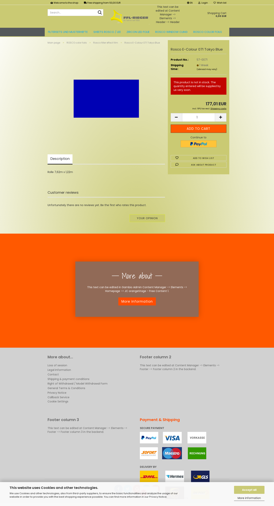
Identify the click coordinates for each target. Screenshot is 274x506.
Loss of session (57, 366)
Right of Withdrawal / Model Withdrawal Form (78, 385)
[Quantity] (198, 118)
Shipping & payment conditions (68, 380)
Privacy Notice (158, 497)
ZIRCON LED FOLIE (138, 32)
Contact (53, 376)
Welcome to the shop (64, 2)
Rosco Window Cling (171, 32)
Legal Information (59, 371)
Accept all (249, 490)
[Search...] (99, 12)
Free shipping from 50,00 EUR (102, 2)
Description (60, 159)
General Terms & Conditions (66, 389)
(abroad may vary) (207, 70)
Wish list (219, 2)
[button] (189, 2)
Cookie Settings (58, 402)
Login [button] (203, 2)
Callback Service (58, 398)
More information (249, 498)
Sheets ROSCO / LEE (107, 32)
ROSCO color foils (207, 32)
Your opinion (147, 219)
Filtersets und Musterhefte (68, 32)
